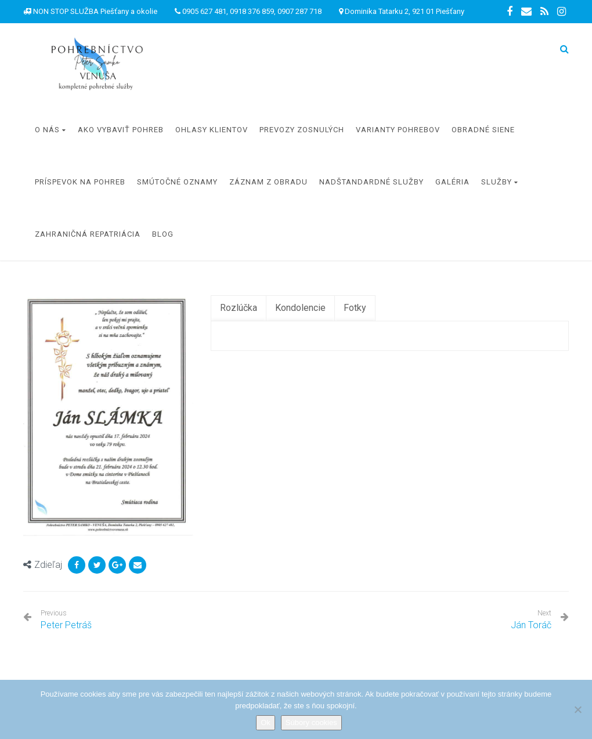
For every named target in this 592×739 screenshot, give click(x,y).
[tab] (238, 308)
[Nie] (577, 709)
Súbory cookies (311, 722)
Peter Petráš (66, 620)
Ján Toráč (531, 625)
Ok (265, 722)
